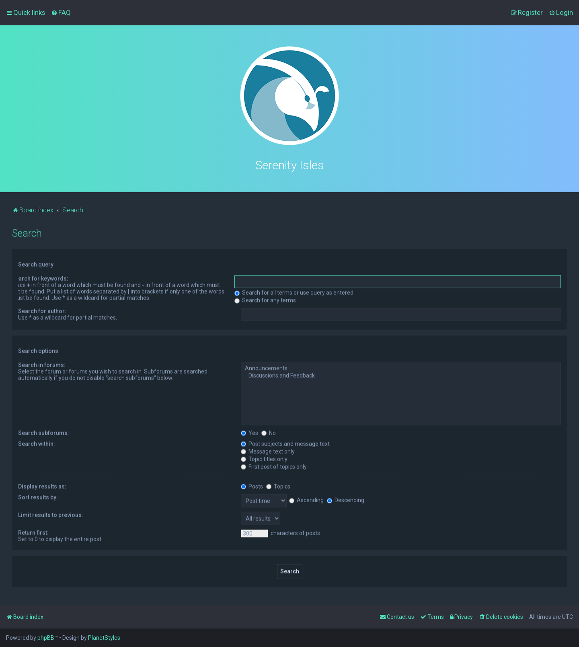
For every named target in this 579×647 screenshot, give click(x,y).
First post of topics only (274, 465)
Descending (345, 498)
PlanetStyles (104, 638)
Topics (278, 485)
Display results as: (42, 485)
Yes (249, 431)
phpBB (45, 638)
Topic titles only (264, 457)
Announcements (401, 367)
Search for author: (42, 310)
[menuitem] (61, 12)
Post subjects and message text (285, 442)
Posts (252, 485)
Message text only (268, 450)
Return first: (33, 531)
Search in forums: (42, 364)
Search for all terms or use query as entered (293, 291)
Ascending (306, 498)
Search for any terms (265, 299)
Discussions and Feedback (401, 374)
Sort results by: (38, 496)
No (268, 431)
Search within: (36, 442)
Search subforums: (43, 431)
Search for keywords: (40, 277)
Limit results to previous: (50, 513)
